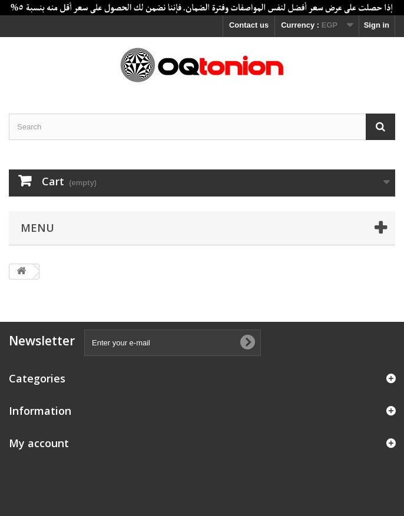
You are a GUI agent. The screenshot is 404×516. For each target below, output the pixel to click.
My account (39, 443)
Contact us (249, 25)
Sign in (376, 25)
